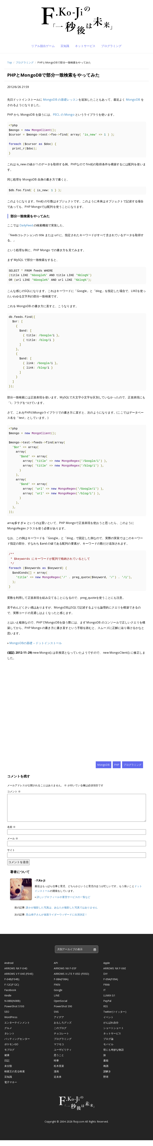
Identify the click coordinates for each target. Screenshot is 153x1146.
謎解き (107, 1077)
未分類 (8, 1071)
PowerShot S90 (63, 1012)
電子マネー (10, 1088)
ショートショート (113, 1033)
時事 (56, 1066)
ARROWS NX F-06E (114, 974)
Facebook (10, 995)
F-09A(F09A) (110, 985)
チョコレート (61, 1039)
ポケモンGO (11, 1050)
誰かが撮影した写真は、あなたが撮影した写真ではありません (61, 913)
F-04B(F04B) (12, 985)
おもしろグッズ (63, 1028)
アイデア (59, 1023)
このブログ (60, 1033)
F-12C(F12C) (11, 990)
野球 (105, 1082)
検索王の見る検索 (14, 1077)
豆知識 (65, 46)
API (56, 968)
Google (58, 995)
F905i (57, 990)
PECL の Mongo (63, 115)
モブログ (9, 1055)
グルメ (8, 1033)
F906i (106, 990)
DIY (105, 979)
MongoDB (133, 100)
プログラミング (111, 46)
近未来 (57, 1082)
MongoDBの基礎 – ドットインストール (35, 643)
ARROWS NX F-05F (65, 974)
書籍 (105, 1066)
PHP (116, 764)
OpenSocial (60, 1006)
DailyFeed (26, 225)
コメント (14, 791)
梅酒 (105, 1071)
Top (9, 62)
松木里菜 (59, 1071)
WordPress (10, 1023)
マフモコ (59, 1050)
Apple (106, 968)
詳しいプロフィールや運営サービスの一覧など (63, 902)
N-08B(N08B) (12, 1006)
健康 (6, 1061)
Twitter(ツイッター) (114, 1017)
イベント (108, 1023)
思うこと (59, 1061)
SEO (6, 1017)
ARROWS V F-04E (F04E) (18, 979)
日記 (6, 1066)
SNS (56, 1017)
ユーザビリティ (63, 1055)
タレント (9, 1039)
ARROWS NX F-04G (15, 974)
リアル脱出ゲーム (43, 46)
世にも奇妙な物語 (113, 1055)
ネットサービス (85, 46)
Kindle (8, 1001)
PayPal (107, 1006)
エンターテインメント (17, 1028)
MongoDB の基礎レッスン (60, 100)
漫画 (56, 1077)
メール (12, 844)
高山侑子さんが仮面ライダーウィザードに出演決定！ (56, 920)
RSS (105, 1012)
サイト (11, 855)
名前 (11, 832)
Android (9, 968)
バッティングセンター (17, 1044)
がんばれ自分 (111, 1028)
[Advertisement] (76, 711)
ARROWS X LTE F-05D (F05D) (71, 979)
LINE (57, 1001)
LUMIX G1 (109, 1001)
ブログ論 (108, 1044)
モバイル (108, 1050)
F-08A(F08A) (61, 985)
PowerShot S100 (14, 1012)
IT (104, 995)
